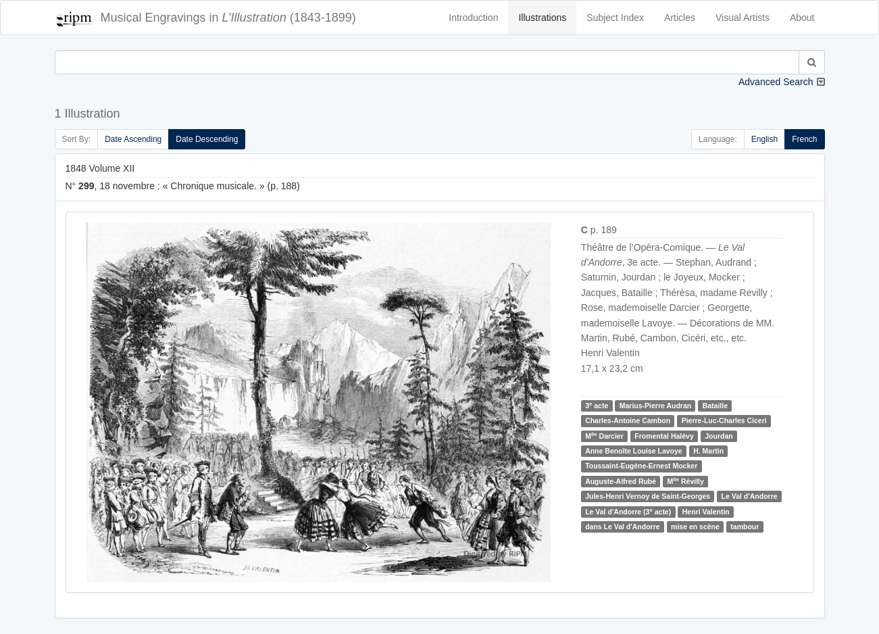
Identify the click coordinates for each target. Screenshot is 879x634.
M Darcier (604, 435)
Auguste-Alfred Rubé (620, 481)
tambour (744, 526)
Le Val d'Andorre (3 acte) (628, 511)
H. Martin (708, 451)
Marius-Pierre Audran (655, 405)
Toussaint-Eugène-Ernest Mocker (641, 466)
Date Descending (207, 139)
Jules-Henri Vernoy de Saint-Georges (647, 496)
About (802, 17)
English (764, 139)
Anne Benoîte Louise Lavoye (633, 451)
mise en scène (695, 526)
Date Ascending (133, 139)
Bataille (715, 405)
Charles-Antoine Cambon (627, 420)
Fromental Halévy (664, 436)
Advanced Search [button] (775, 81)
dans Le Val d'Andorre (622, 526)
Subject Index (615, 17)
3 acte (596, 405)
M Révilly (686, 481)
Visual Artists (742, 17)
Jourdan (718, 436)
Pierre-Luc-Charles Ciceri (724, 420)
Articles (679, 17)
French (804, 139)
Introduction (473, 17)
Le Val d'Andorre (750, 496)
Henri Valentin (706, 512)
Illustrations (542, 17)
